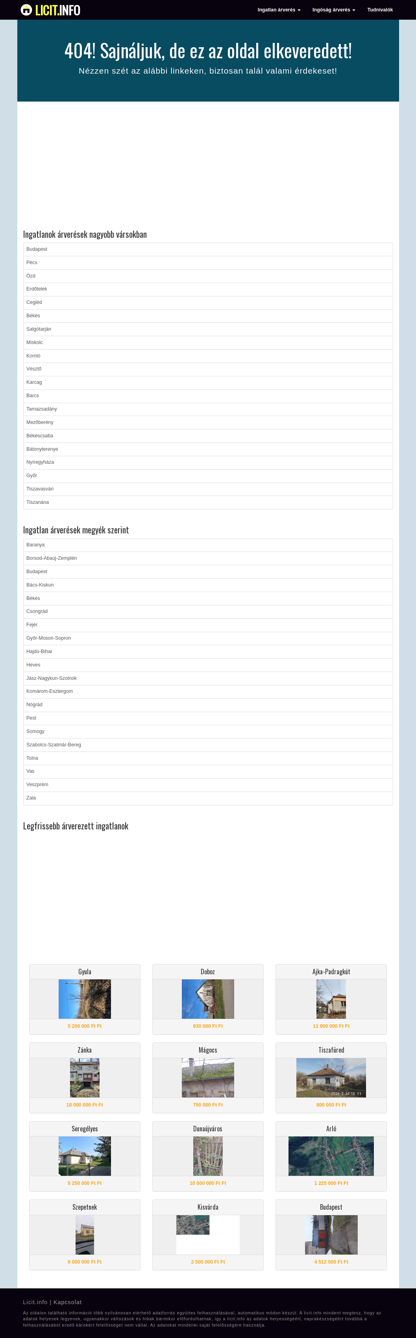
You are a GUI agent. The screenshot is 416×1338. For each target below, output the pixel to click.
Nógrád (34, 704)
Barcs (32, 395)
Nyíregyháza (40, 462)
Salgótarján (38, 329)
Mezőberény (40, 422)
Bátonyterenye (42, 449)
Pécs (31, 262)
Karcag (34, 382)
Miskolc (34, 342)
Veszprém (37, 784)
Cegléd (34, 302)
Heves (33, 665)
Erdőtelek (36, 289)
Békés (33, 315)
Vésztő (33, 369)
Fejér (31, 624)
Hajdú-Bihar (39, 651)
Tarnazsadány (41, 409)
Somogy (35, 731)
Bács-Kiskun (40, 585)
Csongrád (37, 611)
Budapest (36, 249)
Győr (31, 475)
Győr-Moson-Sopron (48, 638)
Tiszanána (37, 502)
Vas (30, 771)
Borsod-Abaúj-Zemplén (51, 558)
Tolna (32, 758)
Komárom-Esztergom (49, 691)
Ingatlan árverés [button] (279, 10)
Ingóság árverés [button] (333, 10)
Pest (31, 718)
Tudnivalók (380, 10)
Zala (31, 798)
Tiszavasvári (40, 489)
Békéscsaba (39, 436)
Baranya (35, 545)
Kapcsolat (68, 1302)
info (57, 10)
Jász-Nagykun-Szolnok (51, 678)
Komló (33, 356)
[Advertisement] (208, 166)
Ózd (30, 276)
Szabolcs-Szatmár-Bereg (53, 745)
